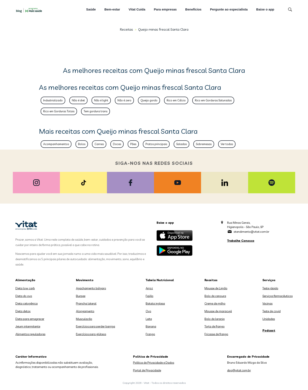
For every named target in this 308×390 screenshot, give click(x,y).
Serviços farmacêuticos (277, 296)
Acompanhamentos (56, 144)
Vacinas (267, 303)
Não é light (101, 100)
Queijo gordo (149, 100)
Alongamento (85, 311)
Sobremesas (204, 144)
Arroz (149, 288)
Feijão (149, 296)
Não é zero (124, 100)
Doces (117, 144)
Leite (149, 319)
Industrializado (53, 100)
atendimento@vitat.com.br (251, 232)
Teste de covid (271, 311)
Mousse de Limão (215, 288)
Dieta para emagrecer (29, 319)
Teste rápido (270, 288)
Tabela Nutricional (160, 280)
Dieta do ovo (23, 296)
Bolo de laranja (214, 319)
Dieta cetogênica (26, 303)
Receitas (126, 29)
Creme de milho (214, 303)
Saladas (181, 144)
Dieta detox (23, 311)
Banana (151, 326)
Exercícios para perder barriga (95, 326)
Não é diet (78, 100)
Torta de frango (214, 326)
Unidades (268, 319)
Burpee (80, 296)
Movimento (84, 280)
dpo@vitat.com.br (239, 370)
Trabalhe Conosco (240, 241)
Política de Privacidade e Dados (153, 362)
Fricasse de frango (216, 334)
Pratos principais (156, 144)
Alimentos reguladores (30, 334)
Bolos (81, 144)
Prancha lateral (86, 303)
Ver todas (227, 144)
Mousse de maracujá (218, 311)
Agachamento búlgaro (91, 288)
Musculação (84, 319)
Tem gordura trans (95, 111)
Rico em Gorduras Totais (58, 111)
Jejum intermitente (27, 326)
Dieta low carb (25, 288)
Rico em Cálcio (176, 100)
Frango (150, 334)
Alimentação (25, 280)
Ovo (148, 311)
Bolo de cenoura (215, 296)
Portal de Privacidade (147, 370)
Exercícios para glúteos (91, 334)
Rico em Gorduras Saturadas (213, 100)
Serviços (268, 280)
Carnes (99, 144)
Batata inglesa (155, 303)
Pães (133, 144)
